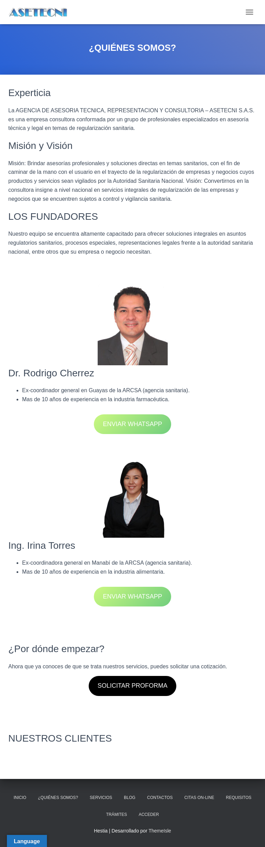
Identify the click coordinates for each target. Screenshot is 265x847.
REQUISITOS (239, 797)
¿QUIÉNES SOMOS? (58, 797)
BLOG (129, 797)
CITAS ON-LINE (199, 797)
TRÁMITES (116, 814)
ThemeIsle (159, 831)
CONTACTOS (160, 797)
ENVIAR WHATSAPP (132, 424)
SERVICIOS (101, 797)
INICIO (19, 797)
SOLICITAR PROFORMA (133, 685)
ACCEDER (149, 814)
